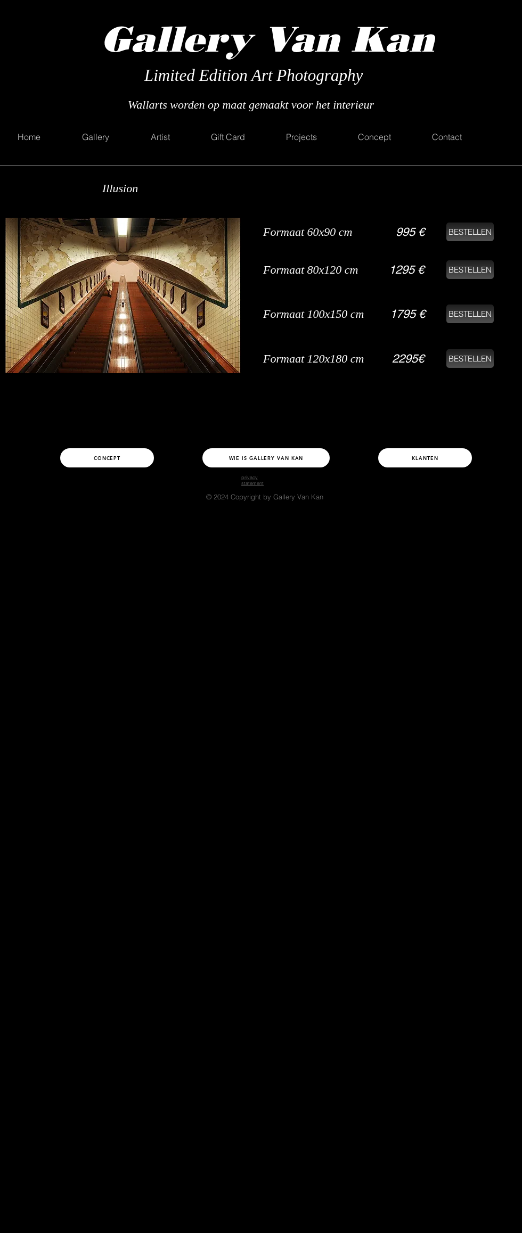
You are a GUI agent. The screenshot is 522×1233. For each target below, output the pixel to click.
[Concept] (107, 457)
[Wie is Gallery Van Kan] (266, 457)
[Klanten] (425, 457)
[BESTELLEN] (470, 232)
